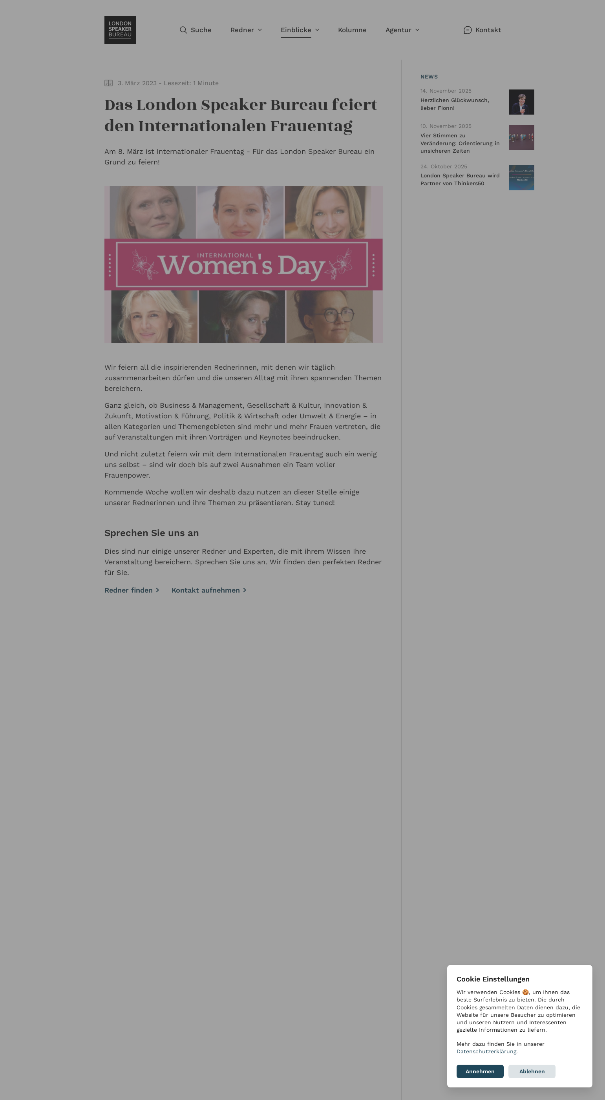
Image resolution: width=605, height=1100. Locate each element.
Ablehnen (532, 1071)
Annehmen (480, 1071)
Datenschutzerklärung (486, 1051)
